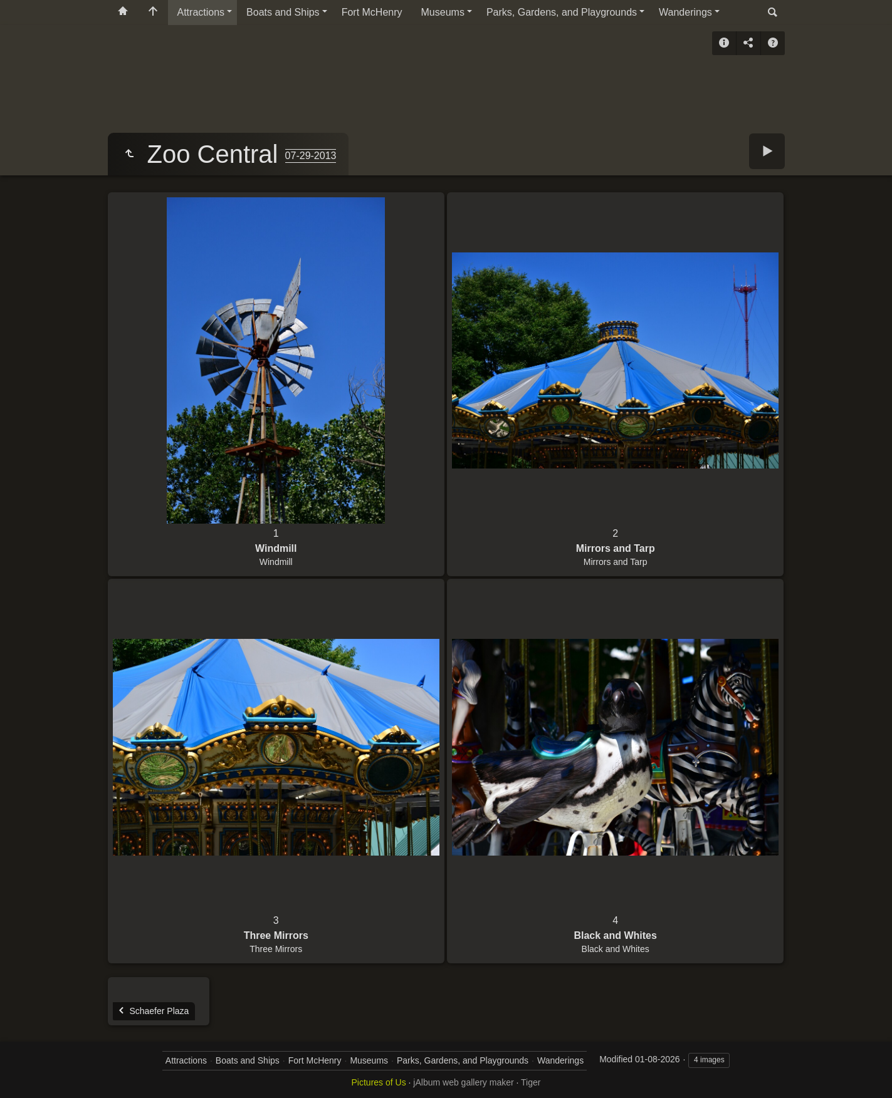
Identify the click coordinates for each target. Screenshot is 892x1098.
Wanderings (685, 12)
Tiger (530, 1082)
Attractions (201, 12)
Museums (442, 12)
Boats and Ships (283, 12)
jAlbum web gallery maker (463, 1082)
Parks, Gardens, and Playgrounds (561, 12)
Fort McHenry (372, 12)
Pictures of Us (379, 1082)
